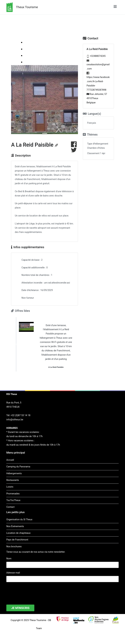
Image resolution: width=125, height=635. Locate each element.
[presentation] (31, 591)
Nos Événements (15, 526)
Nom (8, 558)
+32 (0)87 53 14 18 (20, 415)
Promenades (13, 493)
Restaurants (12, 480)
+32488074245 (97, 56)
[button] (16, 344)
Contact (10, 507)
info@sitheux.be (14, 419)
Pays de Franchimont (17, 539)
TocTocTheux (13, 500)
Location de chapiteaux (18, 533)
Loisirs (9, 486)
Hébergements (14, 473)
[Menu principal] (115, 7)
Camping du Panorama (18, 466)
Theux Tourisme (27, 7)
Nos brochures (14, 546)
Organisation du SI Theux (19, 519)
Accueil (10, 460)
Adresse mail (13, 572)
